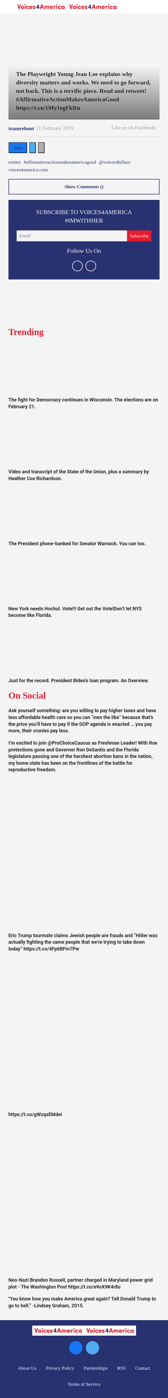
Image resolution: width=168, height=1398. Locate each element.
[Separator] (41, 147)
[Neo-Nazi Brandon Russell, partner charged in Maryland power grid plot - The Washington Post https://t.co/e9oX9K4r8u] (84, 1198)
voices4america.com (28, 169)
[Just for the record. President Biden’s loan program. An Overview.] (84, 649)
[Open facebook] (91, 266)
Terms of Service (84, 1384)
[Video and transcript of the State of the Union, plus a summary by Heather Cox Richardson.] (84, 440)
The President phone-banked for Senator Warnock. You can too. (77, 543)
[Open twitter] (77, 266)
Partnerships (96, 1368)
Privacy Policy (60, 1368)
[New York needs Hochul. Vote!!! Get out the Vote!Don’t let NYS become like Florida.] (84, 577)
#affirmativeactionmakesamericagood (60, 162)
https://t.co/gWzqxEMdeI (35, 1114)
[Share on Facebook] (17, 147)
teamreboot (21, 128)
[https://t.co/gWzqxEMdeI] (84, 1033)
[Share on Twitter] (32, 147)
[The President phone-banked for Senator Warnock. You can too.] (84, 512)
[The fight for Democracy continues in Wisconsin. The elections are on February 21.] (84, 369)
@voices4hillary (115, 162)
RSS (121, 1368)
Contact (142, 1368)
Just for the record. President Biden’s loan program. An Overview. (78, 680)
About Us (27, 1368)
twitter (14, 162)
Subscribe (139, 236)
